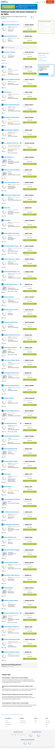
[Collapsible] (35, 680)
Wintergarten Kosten (43, 60)
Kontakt (36, 723)
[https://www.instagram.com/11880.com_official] (18, 737)
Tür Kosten (41, 59)
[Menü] (45, 2)
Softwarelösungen (23, 724)
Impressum (48, 723)
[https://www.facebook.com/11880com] (13, 737)
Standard (3, 18)
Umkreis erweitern (9, 668)
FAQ (35, 724)
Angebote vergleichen (44, 74)
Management (8, 724)
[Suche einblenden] (36, 2)
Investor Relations (8, 726)
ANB (46, 728)
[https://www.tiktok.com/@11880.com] (15, 737)
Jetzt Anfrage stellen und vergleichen (8, 6)
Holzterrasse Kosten (42, 57)
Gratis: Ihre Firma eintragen (50, 2)
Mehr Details (30, 29)
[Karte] (32, 16)
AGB (46, 726)
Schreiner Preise (42, 55)
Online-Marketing (23, 723)
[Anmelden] (39, 2)
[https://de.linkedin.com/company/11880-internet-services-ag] (24, 737)
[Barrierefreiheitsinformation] (43, 2)
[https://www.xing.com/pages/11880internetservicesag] (21, 737)
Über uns (7, 723)
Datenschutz (48, 724)
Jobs (6, 728)
